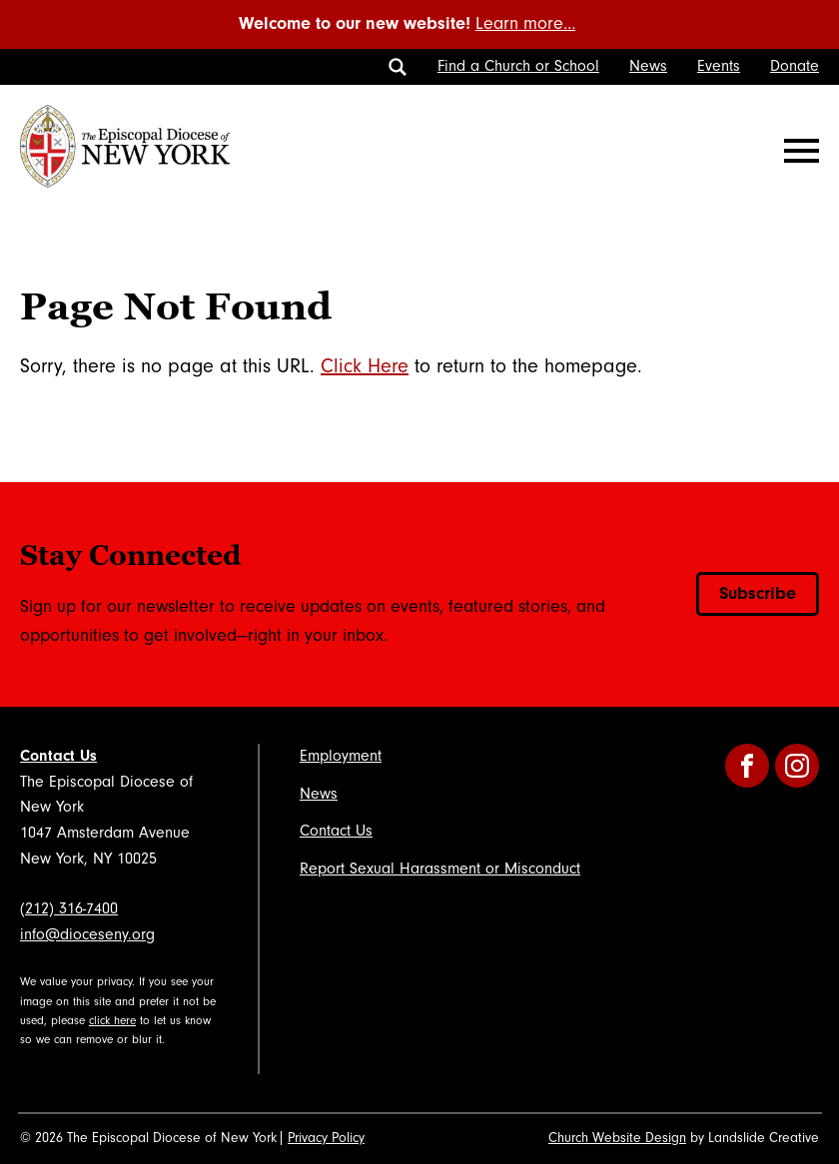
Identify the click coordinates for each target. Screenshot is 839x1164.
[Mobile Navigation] (797, 151)
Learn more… (525, 23)
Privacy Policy (326, 1138)
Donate (794, 66)
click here (112, 1020)
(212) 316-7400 (69, 908)
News (648, 66)
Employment (341, 756)
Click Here (365, 366)
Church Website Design (617, 1138)
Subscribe (757, 593)
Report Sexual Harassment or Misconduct (440, 868)
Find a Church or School (518, 66)
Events (718, 66)
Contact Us (58, 756)
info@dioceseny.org (87, 934)
